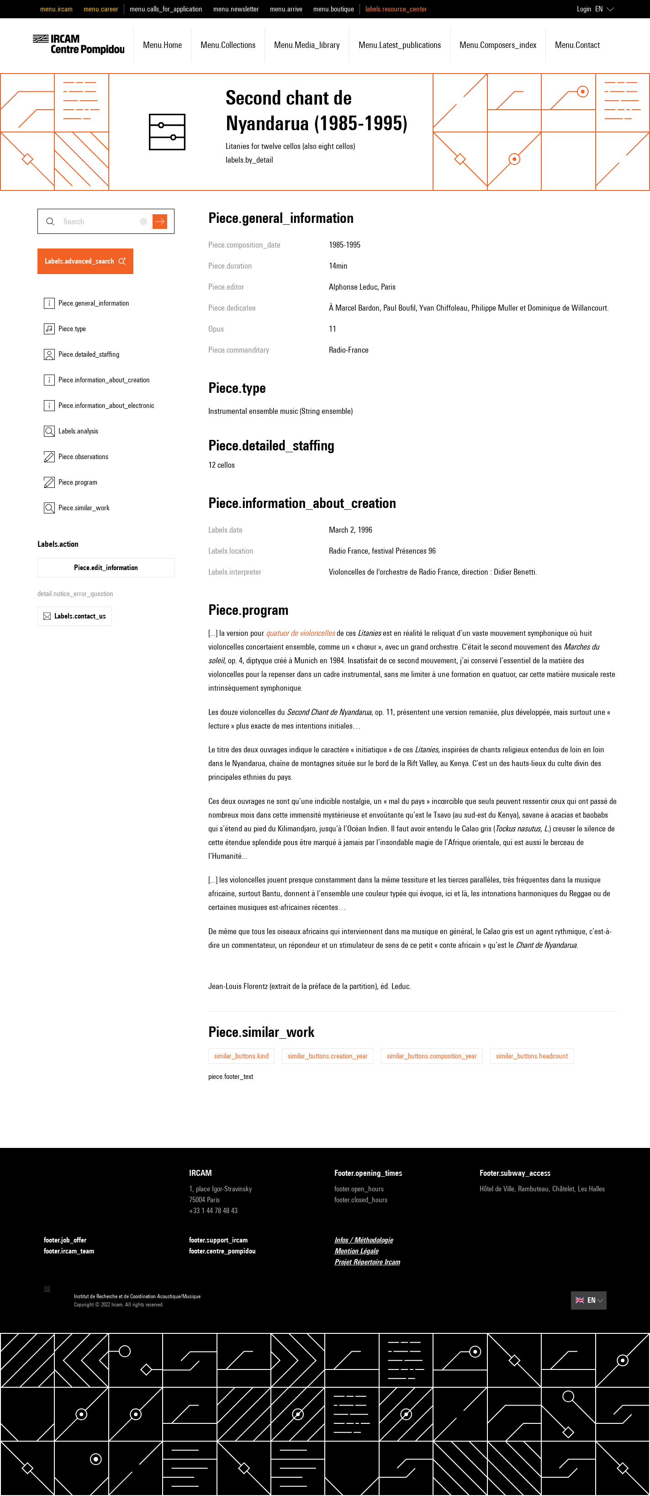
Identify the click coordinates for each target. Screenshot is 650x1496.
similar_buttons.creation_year (328, 1056)
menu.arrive (286, 9)
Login (584, 9)
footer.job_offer (70, 1240)
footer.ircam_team (74, 1251)
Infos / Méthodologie (369, 1240)
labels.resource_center (396, 9)
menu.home (162, 45)
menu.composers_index (498, 45)
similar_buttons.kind (241, 1056)
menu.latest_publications (400, 45)
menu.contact (577, 45)
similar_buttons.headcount (532, 1056)
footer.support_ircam (224, 1240)
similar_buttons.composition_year (432, 1056)
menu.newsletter (236, 9)
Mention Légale (361, 1251)
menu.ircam (56, 9)
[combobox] (105, 221)
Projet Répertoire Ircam (372, 1262)
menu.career (101, 9)
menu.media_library (307, 45)
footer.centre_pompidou (228, 1251)
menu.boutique (333, 9)
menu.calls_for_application (166, 9)
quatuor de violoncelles (300, 633)
